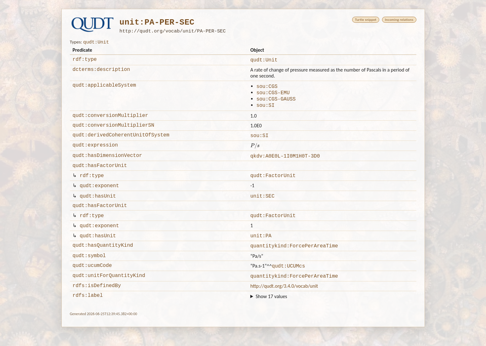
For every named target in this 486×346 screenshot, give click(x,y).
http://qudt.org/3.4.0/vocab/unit (284, 304)
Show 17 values (271, 315)
